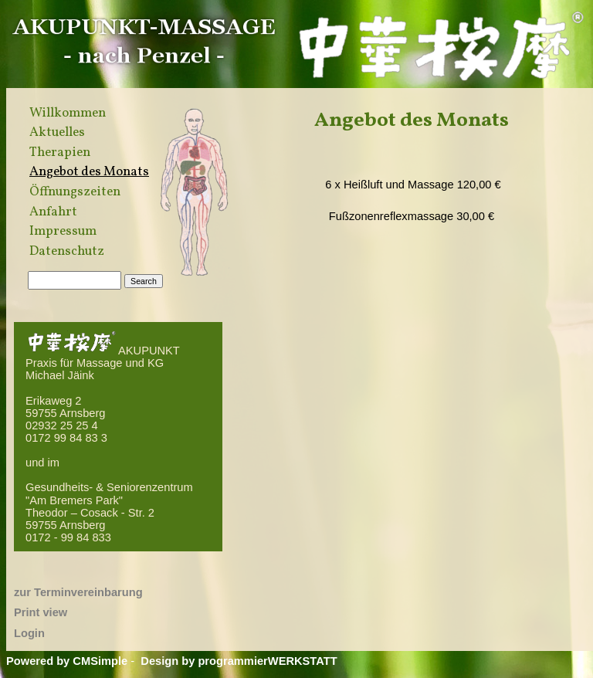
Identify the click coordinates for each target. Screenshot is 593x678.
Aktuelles (57, 133)
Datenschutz (66, 251)
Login (29, 633)
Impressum (63, 231)
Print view (40, 612)
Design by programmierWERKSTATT (239, 661)
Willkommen (67, 113)
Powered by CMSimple (66, 661)
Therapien (59, 153)
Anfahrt (53, 212)
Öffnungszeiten (74, 192)
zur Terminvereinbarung (78, 592)
